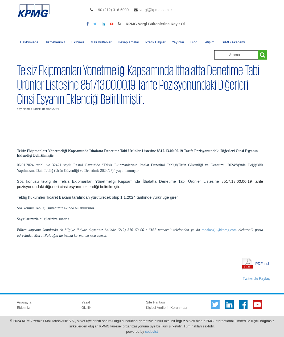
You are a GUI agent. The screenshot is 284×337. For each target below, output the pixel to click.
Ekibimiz (78, 42)
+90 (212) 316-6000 (112, 10)
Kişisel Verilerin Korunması (166, 308)
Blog (193, 42)
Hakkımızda (29, 42)
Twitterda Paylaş (256, 278)
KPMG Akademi (233, 42)
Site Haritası (155, 302)
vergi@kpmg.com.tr (155, 10)
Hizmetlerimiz (54, 42)
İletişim (209, 42)
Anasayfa (24, 302)
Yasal (85, 302)
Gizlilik (86, 308)
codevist (151, 332)
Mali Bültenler (101, 42)
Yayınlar (178, 42)
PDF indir (263, 263)
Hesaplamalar (128, 42)
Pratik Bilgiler (155, 42)
